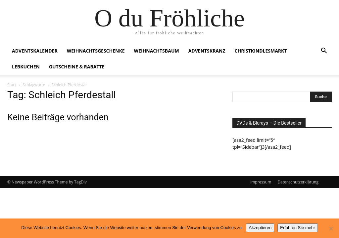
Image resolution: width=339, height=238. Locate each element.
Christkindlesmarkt (261, 51)
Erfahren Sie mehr (297, 227)
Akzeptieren (260, 227)
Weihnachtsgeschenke (96, 51)
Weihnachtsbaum (156, 51)
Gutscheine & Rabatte (77, 66)
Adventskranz (206, 51)
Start (11, 85)
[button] (324, 51)
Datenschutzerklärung (297, 182)
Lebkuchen (26, 66)
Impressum (260, 182)
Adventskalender (35, 51)
